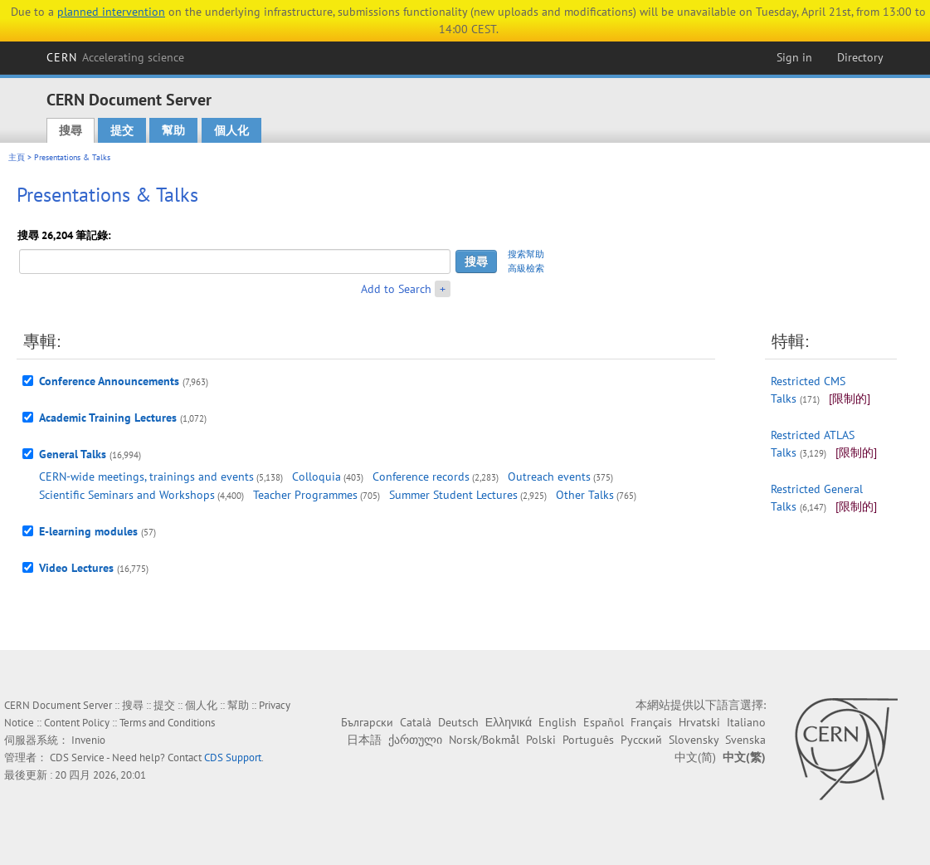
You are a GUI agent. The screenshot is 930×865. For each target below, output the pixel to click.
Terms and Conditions (167, 723)
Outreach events (549, 476)
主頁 (16, 157)
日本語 (364, 739)
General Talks (72, 454)
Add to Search (396, 288)
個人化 (231, 130)
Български (367, 722)
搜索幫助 (526, 254)
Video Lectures (76, 567)
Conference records (421, 476)
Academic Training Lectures (108, 417)
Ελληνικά (508, 722)
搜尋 (70, 130)
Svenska (745, 739)
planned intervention (111, 11)
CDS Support (232, 757)
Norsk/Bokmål (484, 739)
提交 (122, 130)
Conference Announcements (109, 381)
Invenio (88, 740)
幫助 (173, 130)
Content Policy (77, 723)
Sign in (794, 57)
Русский (641, 739)
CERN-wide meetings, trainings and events (146, 476)
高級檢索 (526, 268)
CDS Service (77, 757)
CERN (115, 57)
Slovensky (693, 739)
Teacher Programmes (305, 494)
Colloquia (316, 476)
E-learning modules (88, 531)
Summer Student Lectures (453, 494)
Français (651, 722)
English (557, 722)
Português (588, 739)
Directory (860, 57)
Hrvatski (699, 722)
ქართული (415, 739)
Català (415, 722)
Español (603, 722)
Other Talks (585, 494)
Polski (541, 739)
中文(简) (695, 757)
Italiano (746, 722)
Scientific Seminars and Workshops (127, 494)
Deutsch (458, 722)
